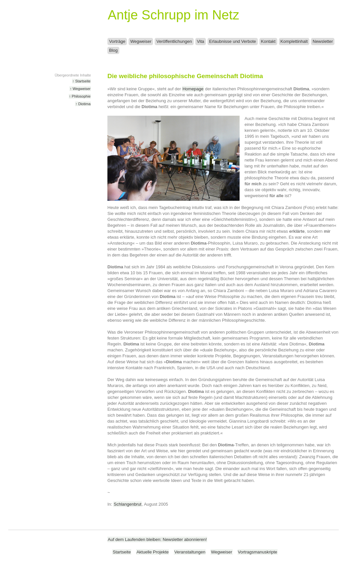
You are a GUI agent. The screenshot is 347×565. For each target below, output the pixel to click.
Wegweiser (140, 41)
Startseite (122, 552)
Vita (200, 41)
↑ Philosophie (80, 96)
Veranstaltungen (189, 552)
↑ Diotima (83, 104)
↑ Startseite (81, 81)
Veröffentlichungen (174, 41)
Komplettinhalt (294, 41)
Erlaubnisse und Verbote (232, 41)
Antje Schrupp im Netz (173, 15)
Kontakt (268, 41)
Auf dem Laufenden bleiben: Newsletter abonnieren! (157, 539)
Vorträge (117, 41)
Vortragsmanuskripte (257, 552)
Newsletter (323, 41)
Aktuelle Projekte (152, 552)
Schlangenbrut (127, 504)
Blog (113, 50)
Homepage (193, 88)
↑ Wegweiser (80, 89)
